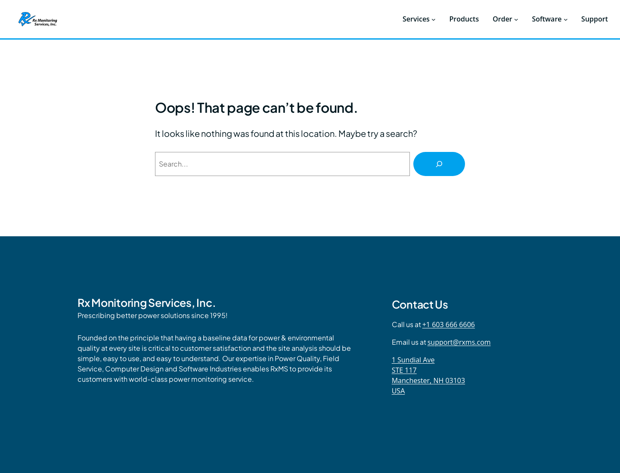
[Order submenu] (516, 19)
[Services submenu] (433, 19)
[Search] (439, 164)
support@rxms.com (459, 342)
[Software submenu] (566, 19)
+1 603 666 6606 (448, 324)
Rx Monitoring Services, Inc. (147, 302)
